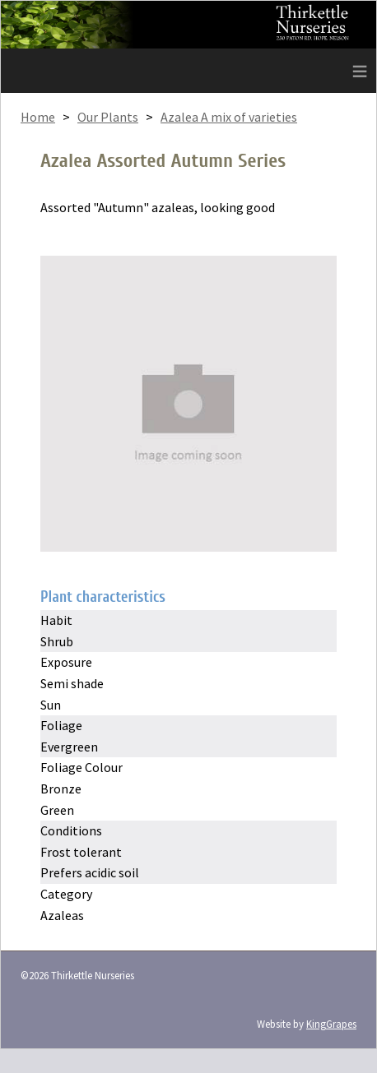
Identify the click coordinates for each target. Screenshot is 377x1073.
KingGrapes (331, 1023)
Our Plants (107, 117)
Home (38, 117)
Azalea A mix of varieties (229, 117)
